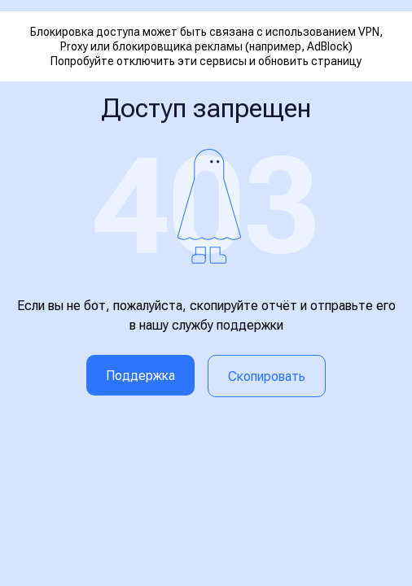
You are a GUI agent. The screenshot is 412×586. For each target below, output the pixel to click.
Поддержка (140, 375)
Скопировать (266, 376)
